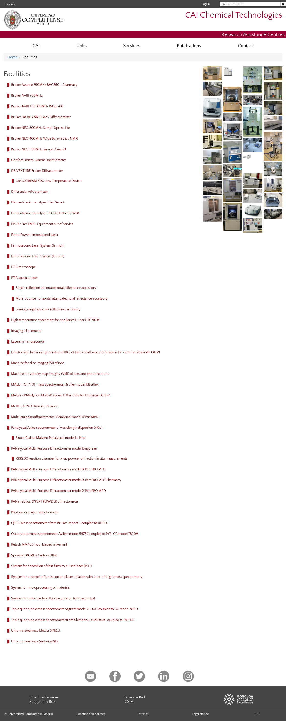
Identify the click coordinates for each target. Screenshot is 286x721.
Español (10, 4)
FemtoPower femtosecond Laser (34, 235)
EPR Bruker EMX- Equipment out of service (42, 224)
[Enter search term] (283, 4)
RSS (257, 714)
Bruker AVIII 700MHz (27, 96)
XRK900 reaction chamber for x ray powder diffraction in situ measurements (71, 459)
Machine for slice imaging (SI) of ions (37, 363)
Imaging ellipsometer (26, 331)
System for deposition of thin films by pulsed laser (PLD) (51, 566)
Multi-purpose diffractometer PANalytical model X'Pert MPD (54, 417)
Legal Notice (200, 714)
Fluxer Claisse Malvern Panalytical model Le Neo (50, 438)
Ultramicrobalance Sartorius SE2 (34, 641)
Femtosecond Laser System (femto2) (37, 256)
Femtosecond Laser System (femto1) (37, 246)
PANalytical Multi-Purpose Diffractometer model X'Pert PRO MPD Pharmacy (66, 480)
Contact (245, 45)
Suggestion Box (42, 701)
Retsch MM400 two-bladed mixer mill (39, 545)
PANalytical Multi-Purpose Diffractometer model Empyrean (54, 449)
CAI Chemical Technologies (233, 15)
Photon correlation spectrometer (35, 512)
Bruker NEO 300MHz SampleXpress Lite (40, 128)
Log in (206, 4)
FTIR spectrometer (24, 278)
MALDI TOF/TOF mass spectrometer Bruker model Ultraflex (54, 385)
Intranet (143, 714)
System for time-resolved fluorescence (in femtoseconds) (53, 598)
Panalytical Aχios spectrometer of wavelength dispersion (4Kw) (56, 428)
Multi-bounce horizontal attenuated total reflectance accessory (61, 299)
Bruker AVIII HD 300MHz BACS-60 (37, 106)
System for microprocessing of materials (40, 588)
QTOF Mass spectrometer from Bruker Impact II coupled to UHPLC (59, 523)
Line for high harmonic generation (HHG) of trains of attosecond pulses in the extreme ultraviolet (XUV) (85, 352)
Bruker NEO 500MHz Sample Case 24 (38, 149)
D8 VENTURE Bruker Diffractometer (37, 171)
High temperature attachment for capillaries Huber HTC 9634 (55, 320)
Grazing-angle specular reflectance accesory (48, 309)
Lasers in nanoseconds (27, 342)
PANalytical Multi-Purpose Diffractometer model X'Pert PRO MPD (58, 469)
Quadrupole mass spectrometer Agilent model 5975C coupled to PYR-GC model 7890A (74, 534)
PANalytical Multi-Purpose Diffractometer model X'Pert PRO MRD (58, 491)
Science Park (135, 697)
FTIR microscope (23, 267)
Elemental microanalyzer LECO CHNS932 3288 (45, 213)
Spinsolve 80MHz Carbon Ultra (34, 555)
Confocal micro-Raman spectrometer (38, 160)
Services (131, 45)
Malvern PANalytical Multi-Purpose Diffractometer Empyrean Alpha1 (60, 395)
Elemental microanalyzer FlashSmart (37, 202)
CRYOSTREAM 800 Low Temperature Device (48, 181)
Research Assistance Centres (253, 34)
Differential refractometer (29, 192)
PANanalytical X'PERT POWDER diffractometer (44, 502)
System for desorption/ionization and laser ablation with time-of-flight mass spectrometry (76, 577)
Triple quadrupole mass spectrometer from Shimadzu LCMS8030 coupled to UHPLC (72, 620)
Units (82, 45)
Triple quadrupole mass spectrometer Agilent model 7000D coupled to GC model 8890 (74, 609)
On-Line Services (44, 697)
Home (12, 57)
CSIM (129, 701)
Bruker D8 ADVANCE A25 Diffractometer (41, 117)
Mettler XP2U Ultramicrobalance (34, 406)
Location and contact (91, 714)
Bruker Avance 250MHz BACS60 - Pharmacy (44, 85)
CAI (36, 45)
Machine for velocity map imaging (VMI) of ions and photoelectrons (60, 374)
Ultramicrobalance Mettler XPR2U (35, 631)
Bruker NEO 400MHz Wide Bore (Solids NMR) (44, 139)
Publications (189, 45)
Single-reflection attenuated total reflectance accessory (56, 288)
